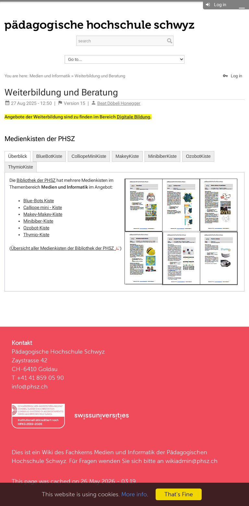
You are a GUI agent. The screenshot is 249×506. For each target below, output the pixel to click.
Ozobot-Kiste (36, 227)
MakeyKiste (127, 156)
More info (134, 494)
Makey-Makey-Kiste (42, 214)
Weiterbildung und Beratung (100, 75)
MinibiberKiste (162, 156)
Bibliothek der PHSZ (36, 180)
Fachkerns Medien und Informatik (110, 452)
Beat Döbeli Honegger (118, 103)
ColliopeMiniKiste (88, 156)
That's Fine (178, 494)
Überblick (17, 156)
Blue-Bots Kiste (38, 200)
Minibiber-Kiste (38, 221)
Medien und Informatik (50, 75)
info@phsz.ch (30, 386)
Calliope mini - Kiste (42, 207)
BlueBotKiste (49, 156)
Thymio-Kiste (36, 234)
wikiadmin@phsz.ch (191, 460)
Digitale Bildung (133, 116)
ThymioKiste (20, 167)
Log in (220, 4)
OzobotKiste (198, 156)
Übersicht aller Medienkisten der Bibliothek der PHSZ (65, 248)
